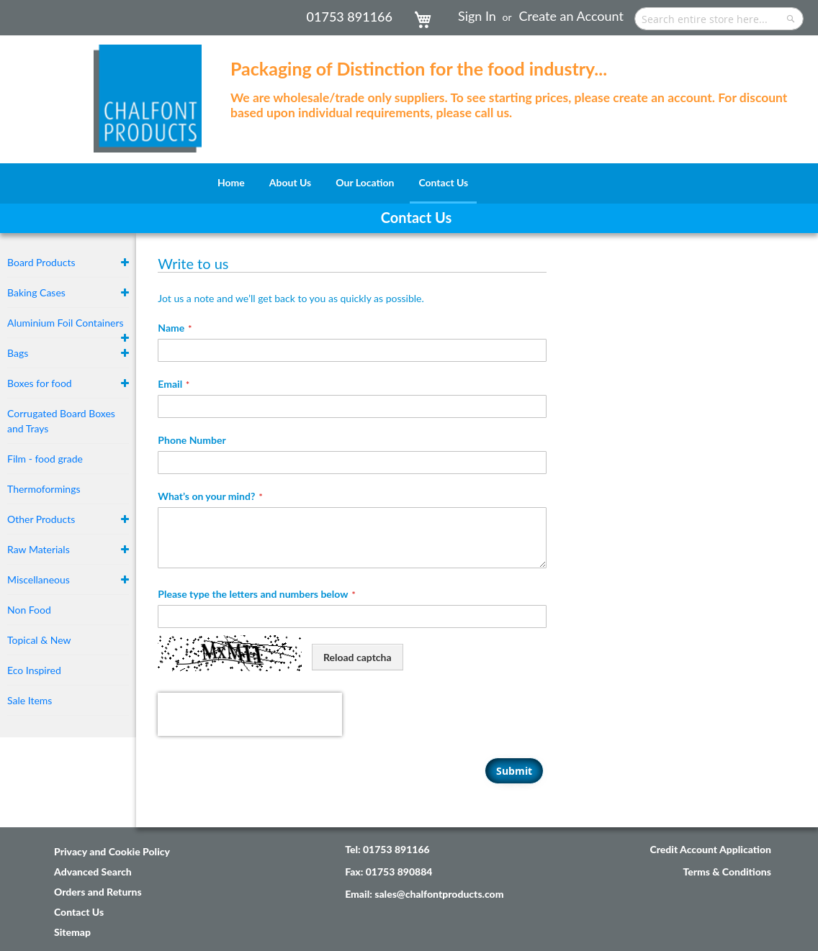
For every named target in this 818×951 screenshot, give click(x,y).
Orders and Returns (98, 848)
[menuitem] (231, 182)
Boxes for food (39, 383)
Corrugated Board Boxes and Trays (61, 420)
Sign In (477, 16)
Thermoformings (44, 489)
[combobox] (719, 18)
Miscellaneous (38, 579)
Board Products (41, 262)
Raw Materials (38, 549)
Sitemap (72, 889)
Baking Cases (36, 292)
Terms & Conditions (727, 828)
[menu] (409, 183)
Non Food (29, 610)
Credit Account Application (710, 806)
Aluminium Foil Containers (65, 323)
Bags (17, 353)
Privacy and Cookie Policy (112, 808)
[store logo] (147, 91)
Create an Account (571, 16)
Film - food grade (45, 458)
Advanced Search (93, 828)
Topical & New (39, 640)
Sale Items (29, 700)
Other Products (41, 519)
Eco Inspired (34, 670)
